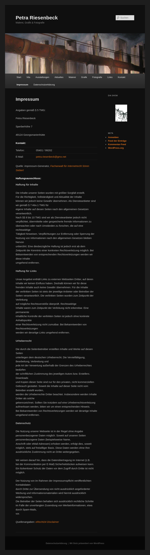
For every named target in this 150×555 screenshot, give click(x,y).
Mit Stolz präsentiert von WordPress (87, 543)
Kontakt (121, 77)
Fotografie (97, 77)
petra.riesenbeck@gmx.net (51, 156)
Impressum (22, 84)
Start (18, 77)
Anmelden (113, 137)
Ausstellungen (42, 77)
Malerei (72, 77)
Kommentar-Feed (117, 144)
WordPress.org (116, 148)
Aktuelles (58, 77)
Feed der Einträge (117, 141)
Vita (28, 77)
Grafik (84, 77)
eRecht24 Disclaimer (47, 521)
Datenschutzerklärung (44, 84)
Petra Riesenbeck (37, 17)
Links (110, 77)
